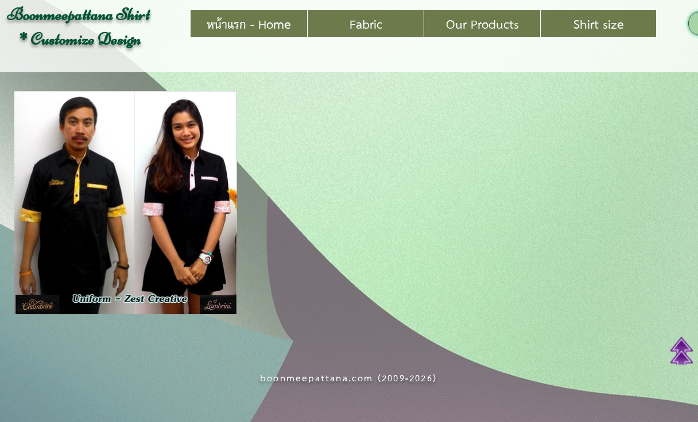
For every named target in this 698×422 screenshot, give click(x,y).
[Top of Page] (682, 351)
